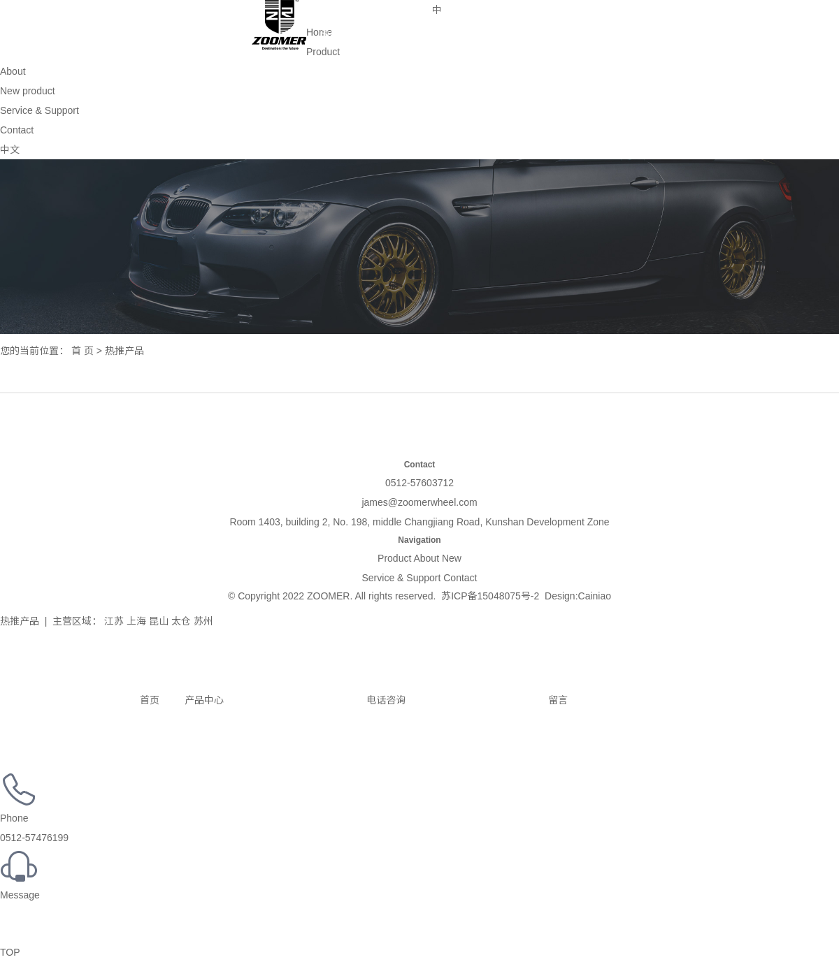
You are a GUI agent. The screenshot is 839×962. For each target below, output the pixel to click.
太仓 (181, 621)
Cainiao (594, 596)
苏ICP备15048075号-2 (490, 596)
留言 (488, 700)
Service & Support (338, 14)
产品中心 (193, 700)
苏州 (203, 621)
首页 (79, 700)
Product (94, 11)
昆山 (158, 621)
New (451, 558)
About (158, 11)
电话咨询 (316, 700)
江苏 (114, 621)
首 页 (82, 350)
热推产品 (19, 621)
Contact (400, 11)
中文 (10, 149)
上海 (136, 621)
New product (220, 11)
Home (31, 11)
